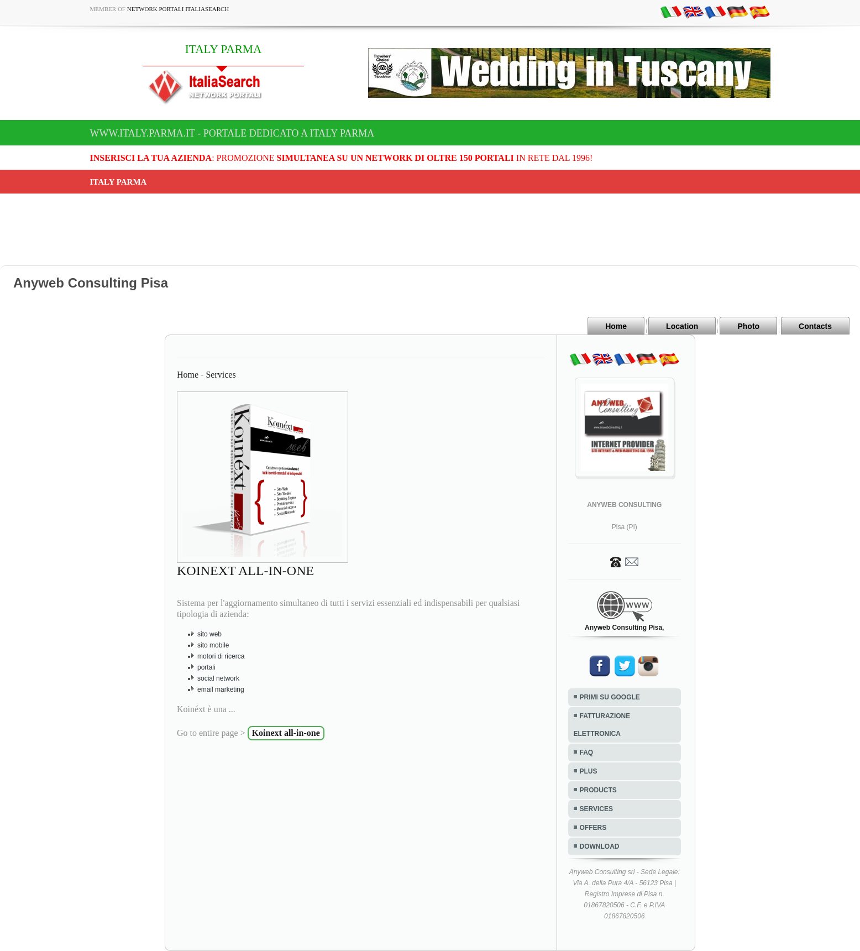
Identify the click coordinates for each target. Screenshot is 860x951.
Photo (748, 326)
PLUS (588, 771)
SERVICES (596, 809)
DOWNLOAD (600, 846)
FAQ (587, 752)
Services (220, 374)
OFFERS (593, 828)
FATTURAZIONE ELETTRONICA (602, 725)
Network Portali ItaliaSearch (178, 9)
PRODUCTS (598, 790)
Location (682, 326)
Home (616, 326)
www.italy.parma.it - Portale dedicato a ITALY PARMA (232, 133)
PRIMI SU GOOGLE (610, 697)
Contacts (815, 326)
